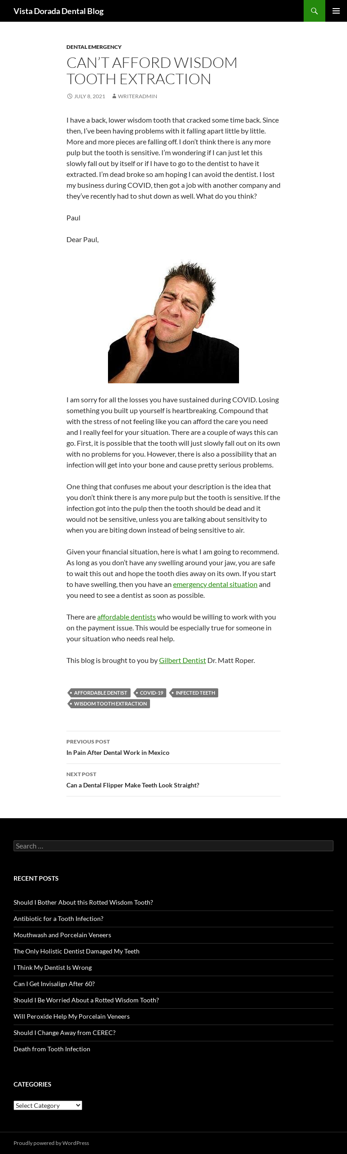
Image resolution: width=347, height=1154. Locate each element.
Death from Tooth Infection (52, 1049)
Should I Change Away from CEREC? (65, 1032)
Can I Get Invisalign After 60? (54, 983)
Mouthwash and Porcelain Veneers (62, 935)
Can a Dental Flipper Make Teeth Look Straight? (173, 779)
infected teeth (195, 693)
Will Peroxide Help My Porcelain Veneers (72, 1016)
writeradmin (137, 96)
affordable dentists (126, 616)
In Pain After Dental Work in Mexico (173, 746)
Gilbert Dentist (182, 660)
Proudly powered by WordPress (51, 1143)
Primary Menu (336, 11)
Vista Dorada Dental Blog (58, 11)
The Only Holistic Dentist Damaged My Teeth (77, 951)
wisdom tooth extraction (110, 703)
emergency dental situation (215, 584)
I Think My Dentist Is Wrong (53, 967)
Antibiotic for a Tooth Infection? (58, 918)
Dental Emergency (94, 46)
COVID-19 (151, 693)
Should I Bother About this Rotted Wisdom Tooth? (83, 902)
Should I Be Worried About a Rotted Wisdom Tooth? (86, 1000)
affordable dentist (100, 693)
